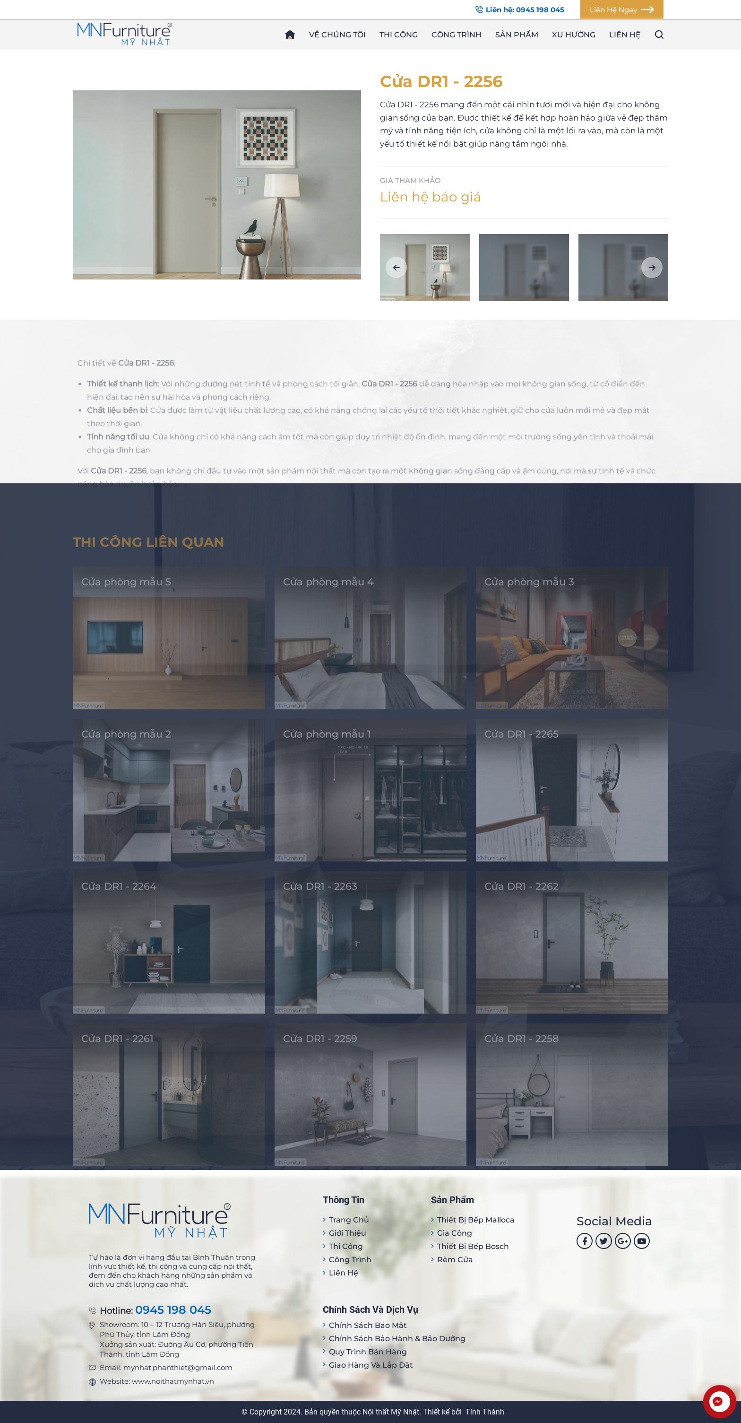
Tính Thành (484, 1411)
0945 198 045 (173, 1310)
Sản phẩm (516, 34)
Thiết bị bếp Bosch (473, 1246)
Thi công (398, 34)
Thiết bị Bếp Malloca (476, 1219)
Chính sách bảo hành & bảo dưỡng (397, 1338)
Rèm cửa (455, 1259)
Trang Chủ (349, 1219)
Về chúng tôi (337, 34)
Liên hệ (625, 34)
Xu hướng (573, 34)
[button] (396, 267)
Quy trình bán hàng (368, 1351)
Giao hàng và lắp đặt (371, 1365)
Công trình (456, 34)
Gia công (454, 1233)
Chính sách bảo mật (368, 1325)
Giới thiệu (347, 1233)
